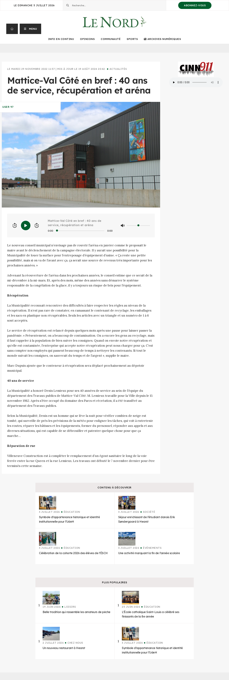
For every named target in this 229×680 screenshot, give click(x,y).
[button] (30, 29)
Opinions (87, 39)
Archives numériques (162, 39)
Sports (132, 39)
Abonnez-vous (195, 5)
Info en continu (61, 39)
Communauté (111, 39)
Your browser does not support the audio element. (196, 82)
